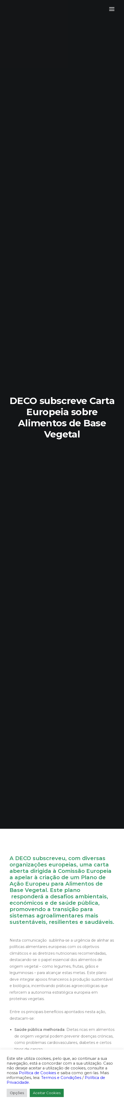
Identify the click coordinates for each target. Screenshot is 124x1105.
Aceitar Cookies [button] (47, 1093)
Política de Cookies (37, 1072)
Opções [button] (17, 1093)
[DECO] (16, 9)
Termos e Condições (61, 1077)
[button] (112, 9)
